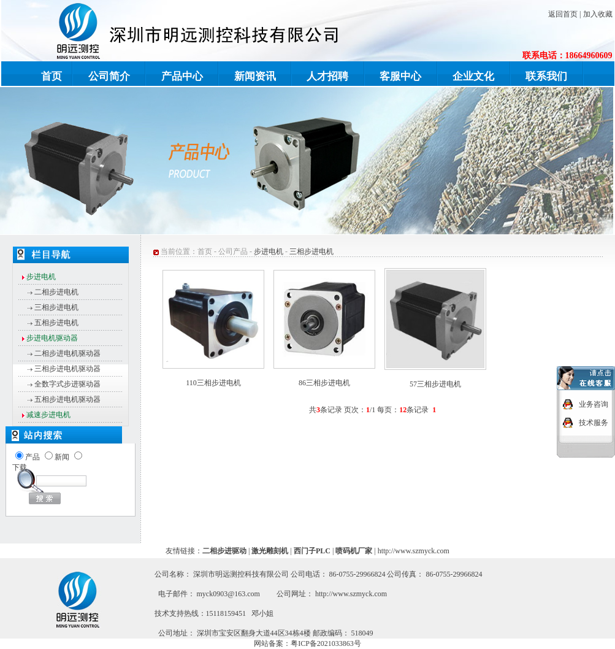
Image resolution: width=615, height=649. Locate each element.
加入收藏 (598, 14)
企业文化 (473, 76)
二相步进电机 (56, 292)
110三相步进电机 (213, 382)
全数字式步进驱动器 (67, 384)
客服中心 (400, 76)
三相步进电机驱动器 (67, 368)
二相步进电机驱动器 (67, 353)
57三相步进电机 (435, 384)
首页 (51, 76)
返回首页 (563, 14)
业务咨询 (593, 400)
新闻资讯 (255, 76)
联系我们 (546, 76)
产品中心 (182, 76)
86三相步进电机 (324, 382)
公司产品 (233, 251)
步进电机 (268, 251)
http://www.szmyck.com (413, 551)
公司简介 (109, 76)
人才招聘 (327, 76)
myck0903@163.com (228, 593)
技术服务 (593, 418)
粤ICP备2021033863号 (326, 643)
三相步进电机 (56, 307)
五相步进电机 (56, 322)
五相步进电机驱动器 (67, 399)
